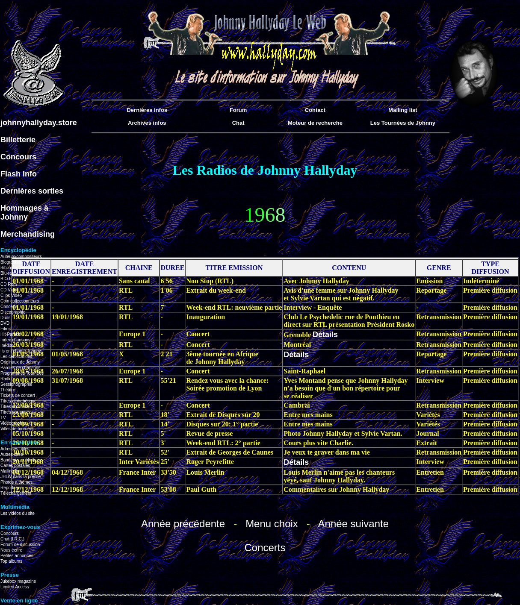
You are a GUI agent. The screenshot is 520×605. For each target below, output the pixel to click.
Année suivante (353, 523)
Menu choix (271, 523)
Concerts (264, 547)
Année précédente (183, 523)
